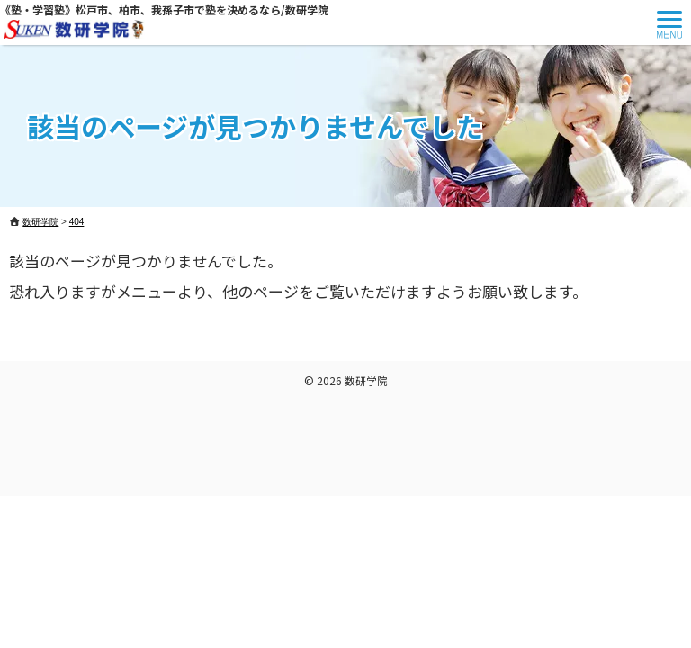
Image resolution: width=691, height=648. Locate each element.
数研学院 (366, 380)
